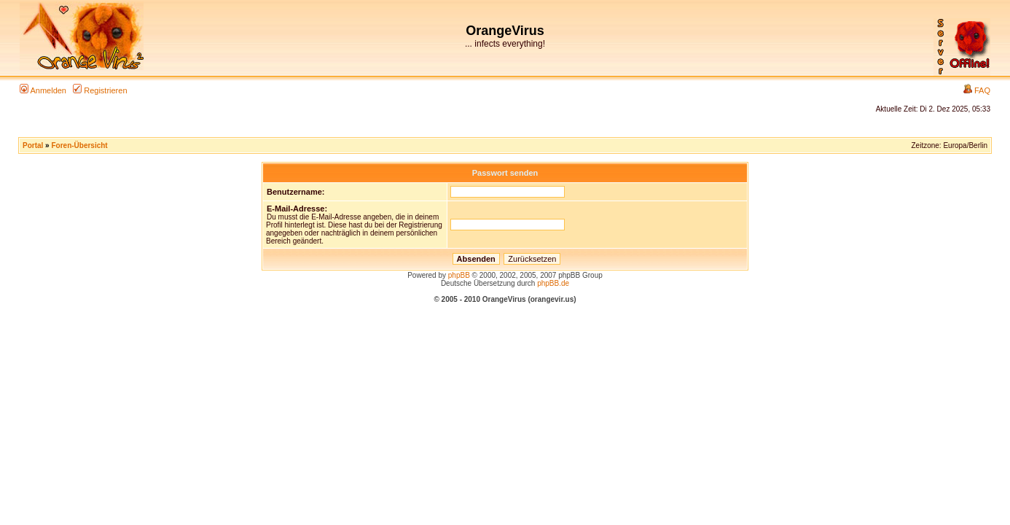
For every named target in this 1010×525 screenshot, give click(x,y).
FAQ (976, 90)
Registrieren (100, 90)
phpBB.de (553, 283)
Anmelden (43, 90)
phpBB (459, 275)
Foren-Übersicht (79, 145)
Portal (33, 145)
